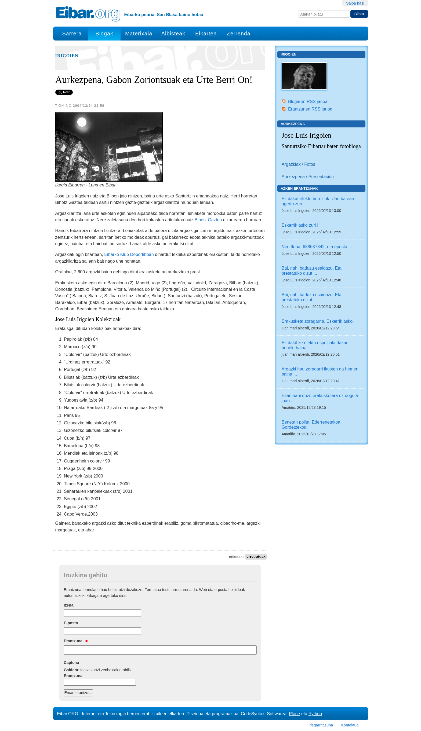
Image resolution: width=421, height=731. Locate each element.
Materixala (138, 33)
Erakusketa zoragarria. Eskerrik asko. (318, 321)
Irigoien (66, 55)
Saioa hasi (355, 3)
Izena (68, 605)
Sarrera (72, 33)
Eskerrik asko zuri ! (300, 225)
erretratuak (256, 557)
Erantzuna (76, 641)
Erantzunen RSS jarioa (310, 108)
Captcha (71, 662)
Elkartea (206, 33)
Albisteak (173, 33)
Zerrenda (239, 33)
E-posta (71, 623)
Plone (294, 713)
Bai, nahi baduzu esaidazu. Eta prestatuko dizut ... (312, 270)
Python (315, 713)
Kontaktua (350, 725)
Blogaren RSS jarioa (308, 101)
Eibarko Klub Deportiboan (129, 254)
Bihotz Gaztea (208, 219)
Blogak (104, 33)
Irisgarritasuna (321, 725)
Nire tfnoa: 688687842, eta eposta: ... (317, 246)
